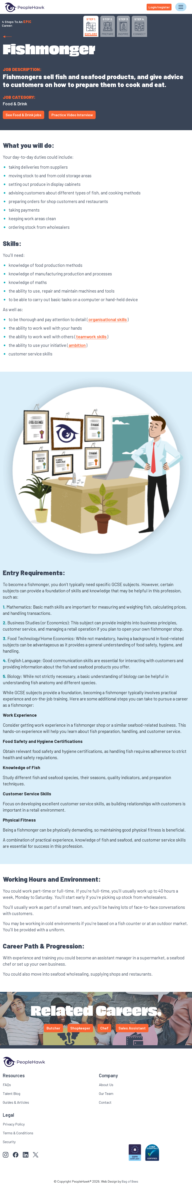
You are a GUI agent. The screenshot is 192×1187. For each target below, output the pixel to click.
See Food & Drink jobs (23, 115)
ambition (77, 345)
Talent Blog (11, 1093)
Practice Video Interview (72, 115)
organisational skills (107, 319)
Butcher (53, 1028)
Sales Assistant (132, 1028)
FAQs (7, 1084)
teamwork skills (91, 336)
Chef (104, 1028)
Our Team (106, 1093)
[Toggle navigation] (180, 7)
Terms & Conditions (18, 1132)
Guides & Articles (16, 1102)
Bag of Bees (130, 1181)
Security (9, 1141)
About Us (106, 1084)
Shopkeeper (80, 1028)
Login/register (159, 7)
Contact (105, 1102)
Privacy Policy (14, 1124)
